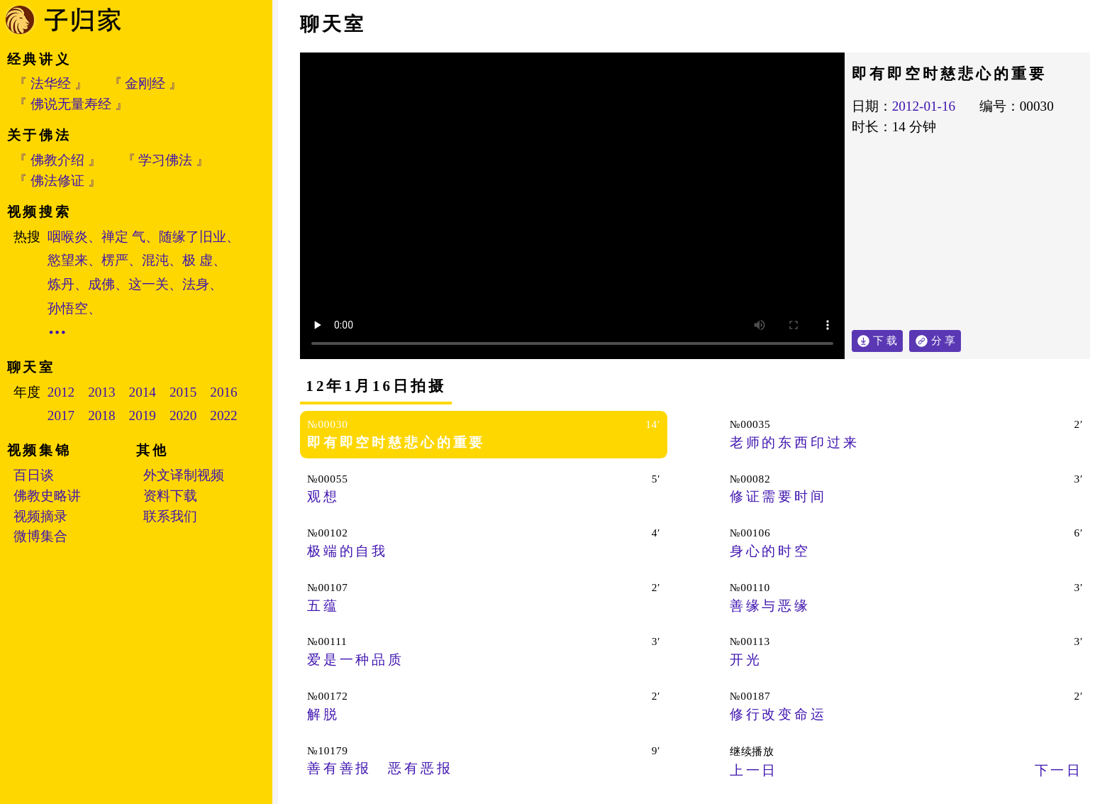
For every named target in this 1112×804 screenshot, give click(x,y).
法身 (195, 284)
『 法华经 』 (50, 83)
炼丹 (61, 284)
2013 (101, 392)
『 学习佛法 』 (166, 160)
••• (58, 332)
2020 (182, 415)
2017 (61, 415)
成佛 (101, 284)
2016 (223, 392)
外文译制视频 (183, 475)
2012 (61, 392)
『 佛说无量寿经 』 (70, 104)
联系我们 (170, 516)
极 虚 (197, 260)
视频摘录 (40, 516)
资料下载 (170, 495)
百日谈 (33, 475)
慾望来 (68, 260)
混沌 (155, 260)
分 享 (946, 338)
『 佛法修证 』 (57, 180)
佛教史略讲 (47, 495)
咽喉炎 (68, 236)
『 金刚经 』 (146, 83)
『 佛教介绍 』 (57, 160)
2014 (142, 392)
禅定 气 (123, 236)
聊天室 (333, 24)
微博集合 (40, 536)
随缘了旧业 (192, 236)
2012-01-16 (924, 106)
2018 (101, 415)
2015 (182, 392)
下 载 (885, 340)
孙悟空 (68, 308)
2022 (223, 415)
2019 (142, 415)
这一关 (148, 284)
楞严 (114, 260)
